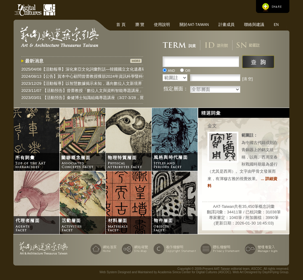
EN (276, 24)
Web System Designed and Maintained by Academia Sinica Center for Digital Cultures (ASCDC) (165, 272)
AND (171, 70)
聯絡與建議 (254, 24)
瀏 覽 (139, 24)
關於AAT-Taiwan (194, 24)
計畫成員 (226, 24)
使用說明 (162, 24)
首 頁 (121, 24)
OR (187, 70)
